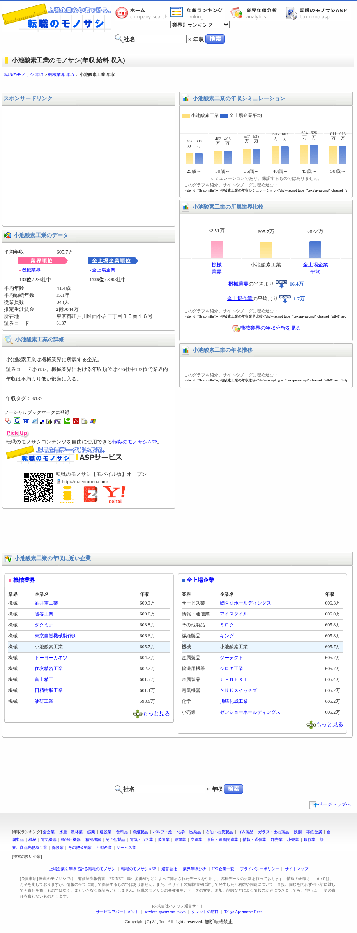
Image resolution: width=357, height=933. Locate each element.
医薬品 (195, 832)
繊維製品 (140, 832)
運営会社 (169, 869)
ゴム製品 (245, 832)
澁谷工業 (44, 614)
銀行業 (309, 839)
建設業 (105, 832)
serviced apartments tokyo (165, 912)
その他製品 (115, 839)
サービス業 (126, 847)
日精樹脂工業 (49, 690)
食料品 (122, 832)
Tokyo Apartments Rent (243, 912)
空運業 (196, 839)
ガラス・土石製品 (273, 832)
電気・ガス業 (141, 839)
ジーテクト (231, 657)
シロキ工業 (231, 668)
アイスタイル (234, 614)
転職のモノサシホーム (142, 13)
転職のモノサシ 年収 (24, 74)
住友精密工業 (49, 668)
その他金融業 (80, 847)
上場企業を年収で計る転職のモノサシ (82, 869)
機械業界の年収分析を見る (270, 327)
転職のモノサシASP (318, 13)
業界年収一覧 (197, 13)
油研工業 (44, 701)
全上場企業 (103, 270)
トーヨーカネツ (51, 657)
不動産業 (104, 847)
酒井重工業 (46, 603)
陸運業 (164, 839)
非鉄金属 (314, 832)
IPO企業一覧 (223, 869)
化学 (181, 832)
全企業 (49, 832)
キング (227, 636)
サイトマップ (296, 869)
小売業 (293, 839)
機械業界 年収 (61, 74)
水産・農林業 (71, 832)
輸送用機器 (71, 839)
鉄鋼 (298, 832)
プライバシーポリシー (259, 869)
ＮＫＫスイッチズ (238, 690)
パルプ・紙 (162, 832)
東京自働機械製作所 (56, 636)
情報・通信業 (254, 839)
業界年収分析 (257, 13)
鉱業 (91, 832)
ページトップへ (330, 804)
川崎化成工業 (234, 701)
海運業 (180, 839)
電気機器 (49, 839)
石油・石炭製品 (219, 832)
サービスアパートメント (117, 912)
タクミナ (44, 625)
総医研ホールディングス (245, 603)
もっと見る (156, 713)
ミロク (227, 625)
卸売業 (277, 839)
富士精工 (44, 679)
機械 (32, 839)
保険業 (58, 847)
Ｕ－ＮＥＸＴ (234, 679)
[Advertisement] (178, 85)
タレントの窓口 (205, 912)
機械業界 (31, 270)
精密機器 (93, 839)
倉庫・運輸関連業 (222, 839)
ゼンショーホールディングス (250, 712)
